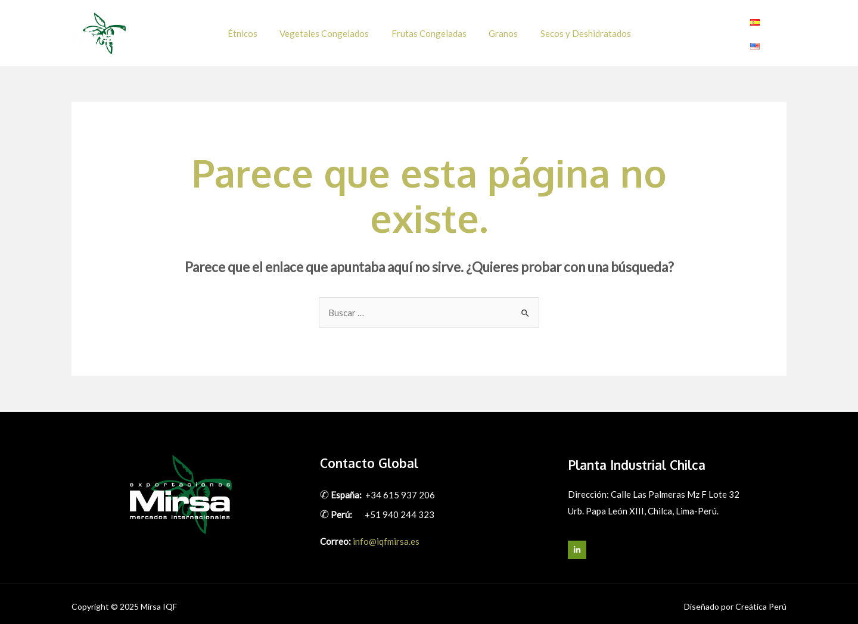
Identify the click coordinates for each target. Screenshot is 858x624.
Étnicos (251, 29)
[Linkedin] (779, 30)
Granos (499, 29)
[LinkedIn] (577, 543)
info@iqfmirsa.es (386, 534)
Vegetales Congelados (329, 29)
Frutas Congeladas (429, 29)
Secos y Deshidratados (576, 29)
